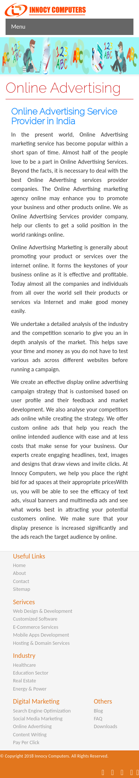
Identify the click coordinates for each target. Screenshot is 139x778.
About (19, 573)
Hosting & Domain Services (41, 643)
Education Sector (31, 673)
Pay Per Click (26, 742)
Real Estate (24, 681)
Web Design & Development (42, 611)
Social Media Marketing (38, 718)
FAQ (98, 718)
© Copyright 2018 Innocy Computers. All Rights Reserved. (54, 756)
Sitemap (21, 589)
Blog (98, 711)
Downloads (105, 726)
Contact (21, 581)
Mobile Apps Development (41, 635)
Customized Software (35, 619)
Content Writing (30, 734)
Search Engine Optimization (42, 711)
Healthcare (24, 665)
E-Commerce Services (35, 627)
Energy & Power (30, 689)
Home (19, 565)
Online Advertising (32, 726)
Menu (18, 26)
